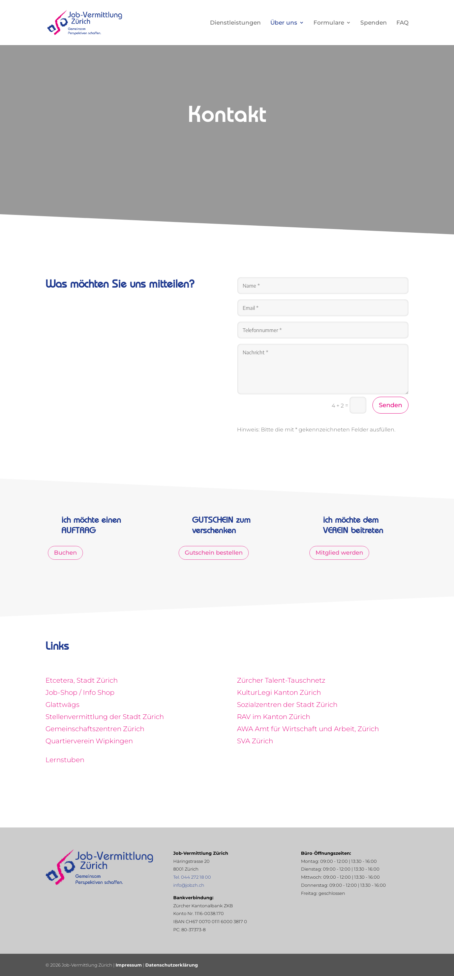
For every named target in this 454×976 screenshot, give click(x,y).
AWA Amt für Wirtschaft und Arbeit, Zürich (308, 729)
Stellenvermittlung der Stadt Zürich (105, 717)
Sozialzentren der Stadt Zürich (287, 705)
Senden (390, 405)
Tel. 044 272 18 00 (192, 877)
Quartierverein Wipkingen (89, 741)
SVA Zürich (255, 741)
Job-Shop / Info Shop (80, 692)
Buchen (70, 553)
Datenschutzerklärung (171, 965)
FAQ (402, 23)
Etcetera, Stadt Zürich (82, 680)
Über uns (283, 23)
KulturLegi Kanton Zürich (279, 692)
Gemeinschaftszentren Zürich (95, 729)
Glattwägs (63, 705)
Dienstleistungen (235, 23)
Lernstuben (65, 760)
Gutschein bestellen (215, 553)
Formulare (328, 23)
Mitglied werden (342, 553)
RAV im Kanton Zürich (273, 717)
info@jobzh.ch (188, 885)
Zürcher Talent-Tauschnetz (281, 680)
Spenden (373, 23)
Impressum (129, 965)
